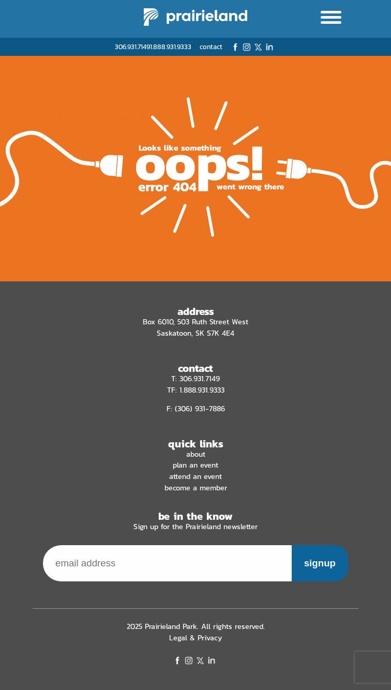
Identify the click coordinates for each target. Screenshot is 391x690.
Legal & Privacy (195, 637)
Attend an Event (195, 476)
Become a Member (195, 487)
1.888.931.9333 (170, 47)
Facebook (235, 47)
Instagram (246, 47)
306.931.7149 (132, 47)
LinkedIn (269, 47)
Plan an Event (195, 465)
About (195, 454)
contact (211, 47)
